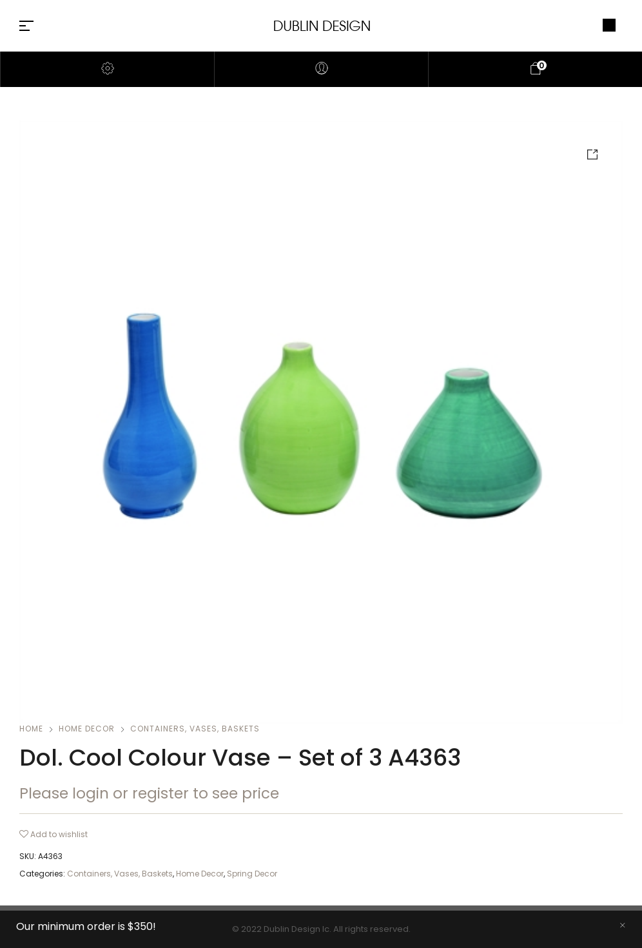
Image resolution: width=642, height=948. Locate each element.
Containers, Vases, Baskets (195, 728)
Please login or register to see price (149, 793)
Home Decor (87, 728)
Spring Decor (252, 873)
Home (31, 728)
